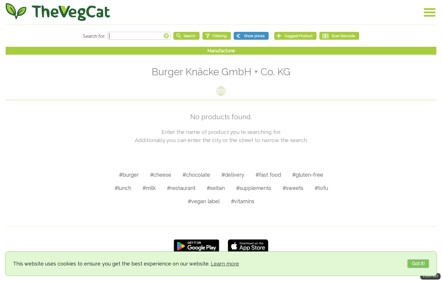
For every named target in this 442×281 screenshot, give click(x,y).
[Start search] (186, 36)
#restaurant (181, 188)
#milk (149, 188)
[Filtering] (216, 36)
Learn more (225, 264)
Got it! (418, 263)
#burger (129, 175)
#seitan (216, 188)
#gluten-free (307, 175)
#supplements (253, 188)
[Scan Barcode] (339, 36)
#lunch (122, 188)
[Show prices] (251, 36)
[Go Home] (58, 12)
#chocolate (196, 175)
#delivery (232, 175)
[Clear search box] (166, 35)
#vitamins (242, 201)
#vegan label (204, 201)
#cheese (160, 175)
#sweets (292, 188)
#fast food (268, 175)
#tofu (321, 188)
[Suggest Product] (295, 36)
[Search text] (139, 36)
